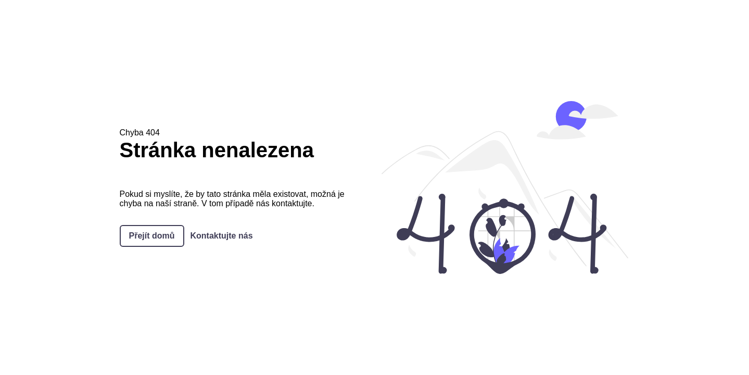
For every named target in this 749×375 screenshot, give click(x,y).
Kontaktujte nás (222, 235)
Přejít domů (152, 235)
